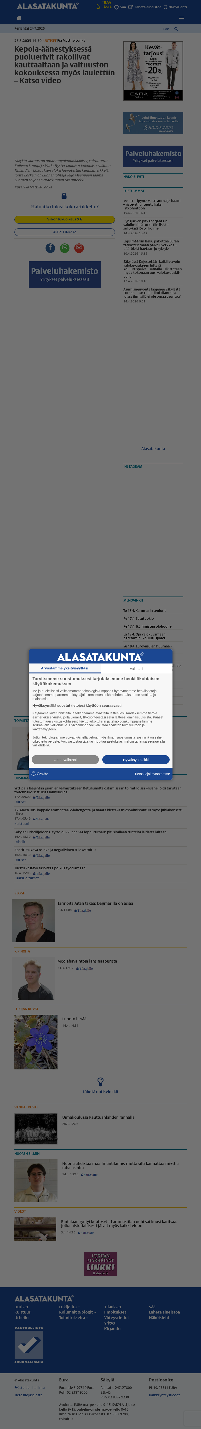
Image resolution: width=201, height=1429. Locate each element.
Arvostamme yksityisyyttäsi (64, 668)
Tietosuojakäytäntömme (152, 774)
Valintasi (136, 668)
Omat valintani (65, 760)
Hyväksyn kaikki (136, 760)
